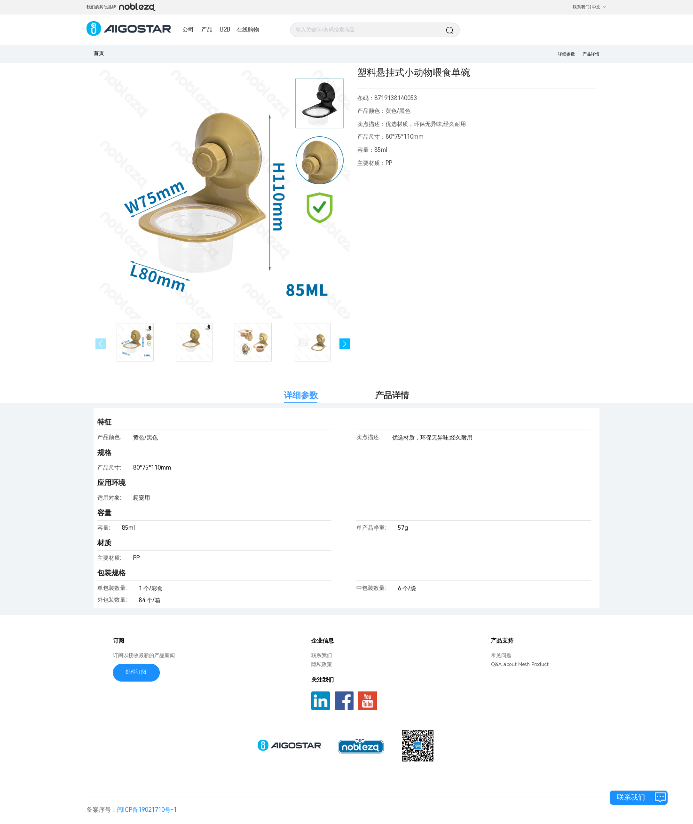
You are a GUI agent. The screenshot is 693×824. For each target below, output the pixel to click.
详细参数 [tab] (301, 395)
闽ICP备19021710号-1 (147, 809)
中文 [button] (599, 6)
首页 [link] (99, 53)
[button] (344, 343)
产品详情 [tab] (392, 395)
